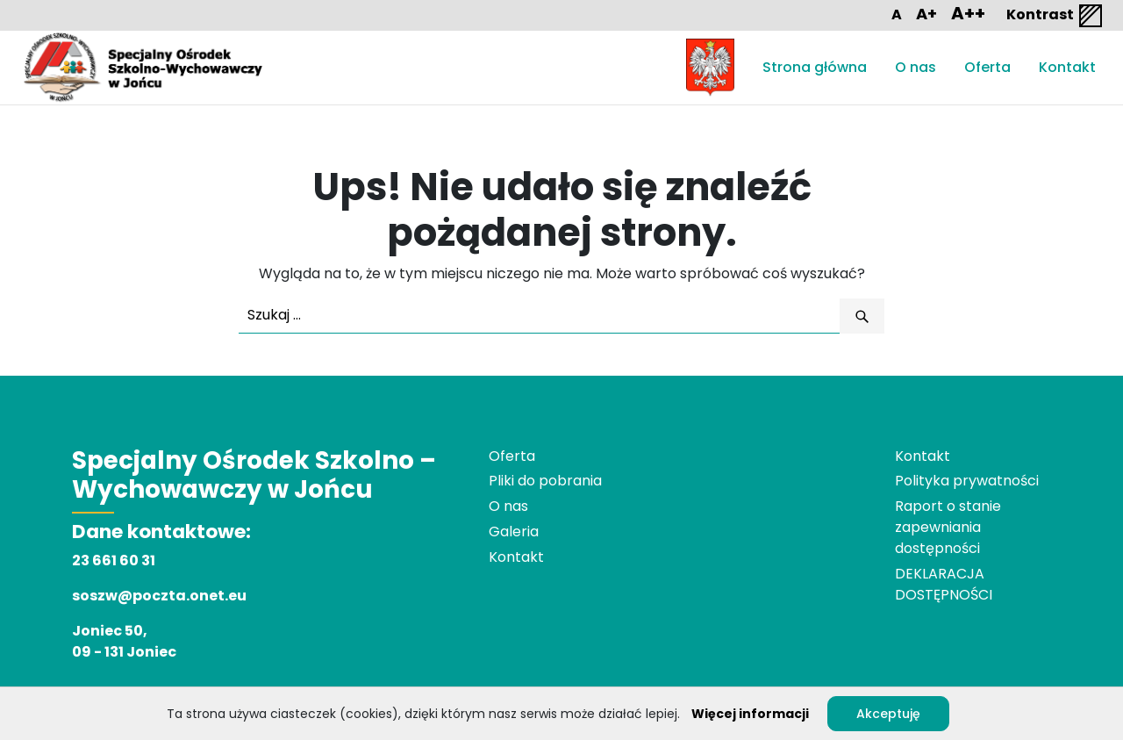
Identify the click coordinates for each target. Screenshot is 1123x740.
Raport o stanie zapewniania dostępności (948, 527)
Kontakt (1067, 67)
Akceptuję (888, 713)
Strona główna (814, 67)
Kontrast (1055, 16)
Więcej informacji (750, 713)
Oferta (987, 67)
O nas (915, 67)
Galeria (514, 531)
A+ (926, 14)
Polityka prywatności (967, 481)
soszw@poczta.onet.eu (159, 596)
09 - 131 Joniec (124, 652)
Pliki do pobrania (545, 481)
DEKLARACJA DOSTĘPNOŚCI (943, 584)
